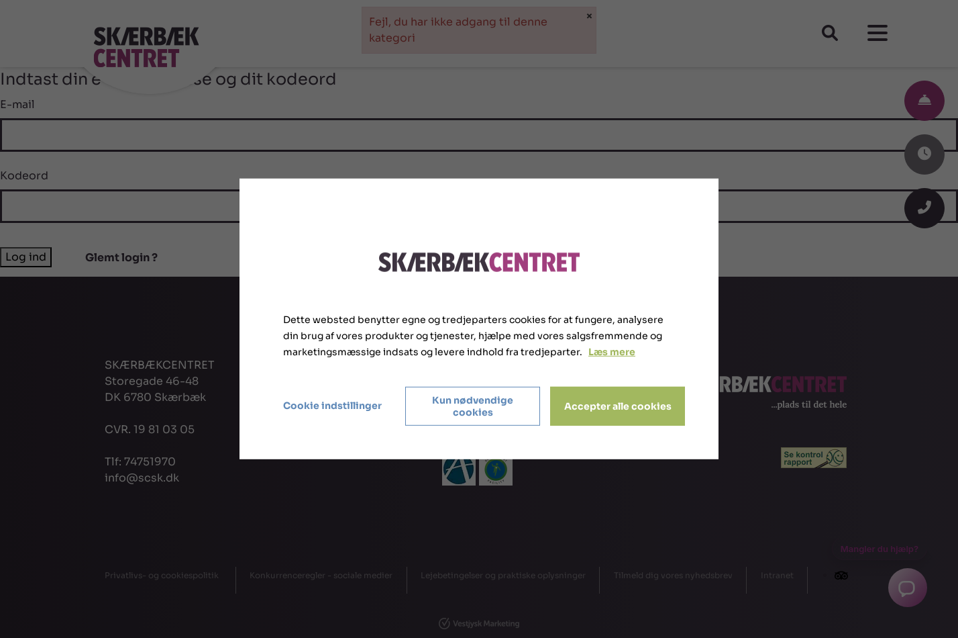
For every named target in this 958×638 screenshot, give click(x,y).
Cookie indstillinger (332, 406)
